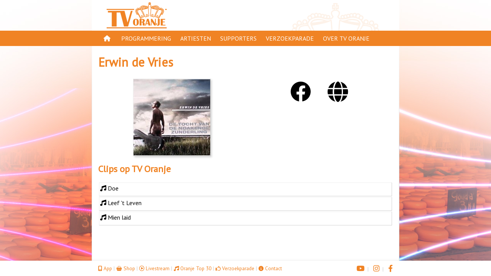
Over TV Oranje (346, 38)
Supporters (238, 38)
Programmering (146, 38)
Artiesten (195, 38)
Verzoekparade (290, 38)
